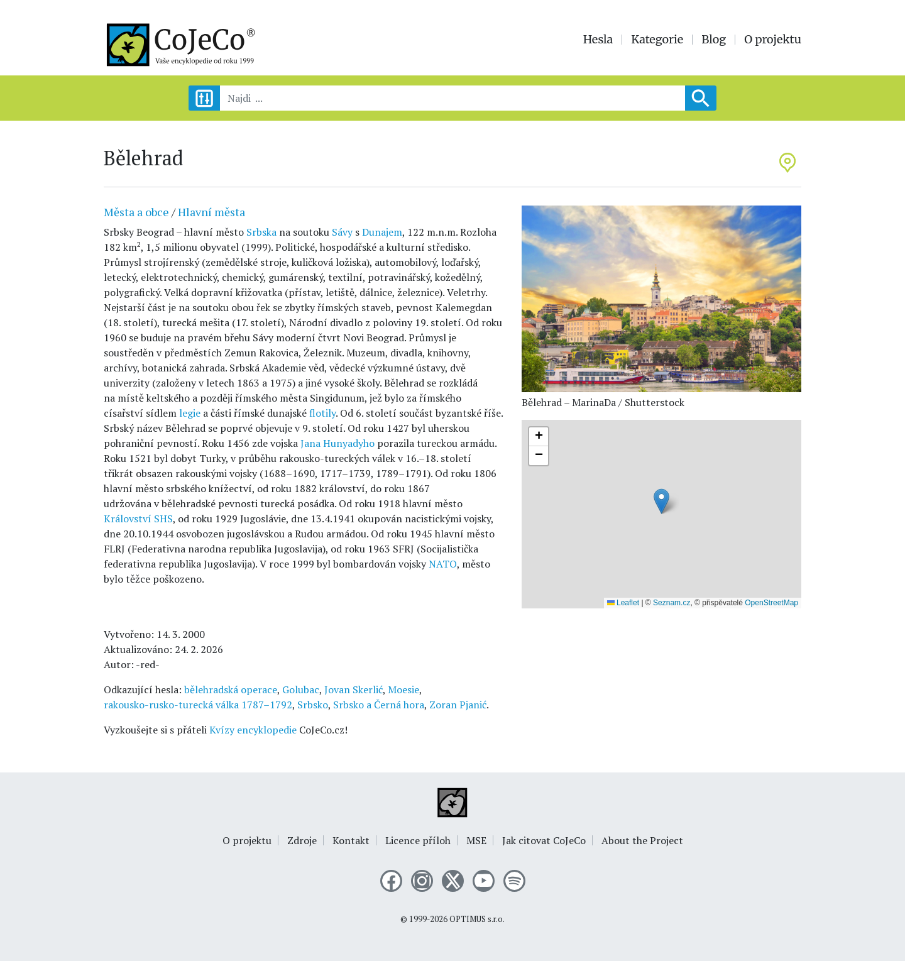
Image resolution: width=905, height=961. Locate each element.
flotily (322, 413)
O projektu (772, 40)
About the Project (642, 840)
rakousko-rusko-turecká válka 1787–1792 (198, 704)
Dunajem (382, 232)
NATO (443, 564)
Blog (713, 40)
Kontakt (351, 840)
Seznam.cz (671, 602)
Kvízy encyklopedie (253, 730)
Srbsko (312, 704)
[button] (661, 501)
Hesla (598, 40)
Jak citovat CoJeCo (544, 840)
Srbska (261, 232)
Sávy (342, 232)
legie (189, 413)
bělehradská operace (230, 689)
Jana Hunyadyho (337, 443)
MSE (476, 840)
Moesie (403, 689)
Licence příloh (418, 840)
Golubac (300, 689)
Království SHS (138, 518)
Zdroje (302, 840)
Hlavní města (211, 211)
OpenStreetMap (771, 602)
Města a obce (136, 211)
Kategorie (657, 40)
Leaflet (623, 602)
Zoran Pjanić (457, 704)
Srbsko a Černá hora (378, 704)
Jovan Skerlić (353, 689)
